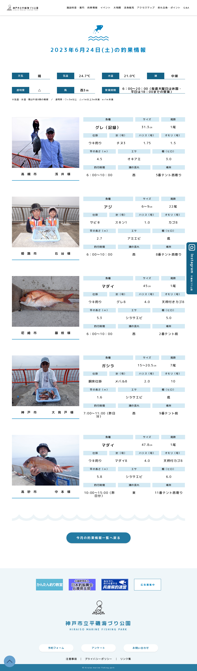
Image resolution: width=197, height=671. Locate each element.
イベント (105, 7)
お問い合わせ (141, 648)
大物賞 (117, 7)
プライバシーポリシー (98, 659)
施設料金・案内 (75, 7)
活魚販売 (129, 7)
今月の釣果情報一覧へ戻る (98, 538)
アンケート (98, 648)
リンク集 (125, 659)
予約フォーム (56, 648)
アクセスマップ (146, 7)
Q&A (186, 7)
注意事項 (71, 659)
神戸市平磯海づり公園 (23, 7)
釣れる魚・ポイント (169, 7)
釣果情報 (92, 7)
